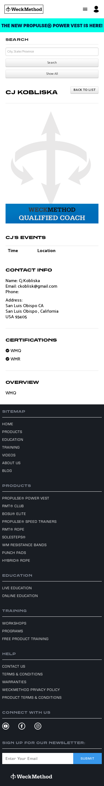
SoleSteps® (14, 537)
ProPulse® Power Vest (25, 498)
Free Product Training (25, 638)
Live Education (17, 588)
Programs (12, 631)
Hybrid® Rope (16, 560)
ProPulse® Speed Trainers (29, 521)
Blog (7, 470)
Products (12, 431)
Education (12, 439)
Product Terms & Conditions (32, 697)
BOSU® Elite (14, 513)
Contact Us (13, 666)
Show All (52, 73)
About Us (11, 463)
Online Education (20, 595)
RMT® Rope (13, 529)
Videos (9, 455)
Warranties (14, 682)
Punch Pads (14, 552)
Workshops (14, 623)
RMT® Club (13, 506)
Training (11, 447)
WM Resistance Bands (24, 545)
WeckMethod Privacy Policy (31, 689)
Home (7, 424)
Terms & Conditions (22, 674)
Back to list (84, 90)
